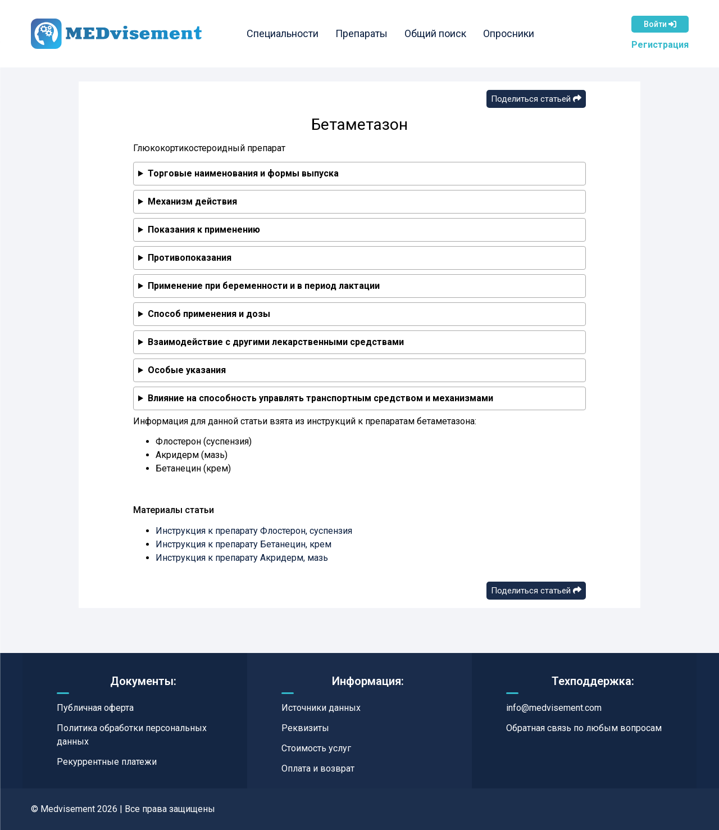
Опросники (508, 33)
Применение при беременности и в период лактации (264, 285)
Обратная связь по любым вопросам (584, 728)
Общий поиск (435, 33)
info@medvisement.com (554, 707)
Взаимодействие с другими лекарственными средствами (276, 342)
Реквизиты (305, 728)
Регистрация (660, 44)
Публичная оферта (95, 707)
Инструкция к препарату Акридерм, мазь (242, 557)
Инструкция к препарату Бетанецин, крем (243, 544)
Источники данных (321, 707)
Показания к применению (204, 229)
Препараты (361, 33)
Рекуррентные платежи (107, 761)
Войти (660, 24)
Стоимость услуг (316, 748)
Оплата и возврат (317, 768)
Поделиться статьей (536, 99)
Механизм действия (192, 201)
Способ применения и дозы (209, 314)
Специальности (282, 33)
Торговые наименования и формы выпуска (243, 173)
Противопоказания (189, 257)
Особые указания (187, 370)
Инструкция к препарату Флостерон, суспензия (254, 530)
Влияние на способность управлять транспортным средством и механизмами (320, 398)
